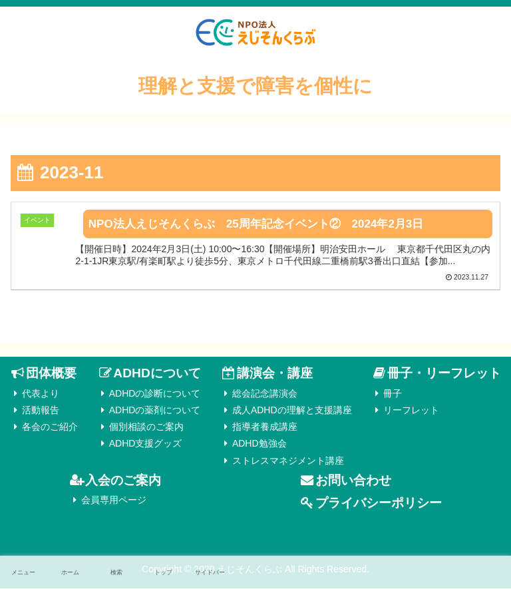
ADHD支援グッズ (145, 444)
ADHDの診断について (155, 394)
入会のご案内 (123, 481)
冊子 (392, 394)
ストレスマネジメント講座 (288, 461)
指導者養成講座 (264, 428)
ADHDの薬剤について (155, 411)
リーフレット (411, 411)
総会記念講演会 (264, 394)
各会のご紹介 (50, 428)
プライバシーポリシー (378, 504)
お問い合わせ (353, 481)
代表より (40, 394)
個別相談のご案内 (146, 428)
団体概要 (51, 374)
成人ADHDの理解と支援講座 (292, 411)
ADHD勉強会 (259, 444)
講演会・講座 (275, 374)
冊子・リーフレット (444, 374)
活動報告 (40, 411)
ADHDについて (156, 374)
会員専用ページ (113, 501)
